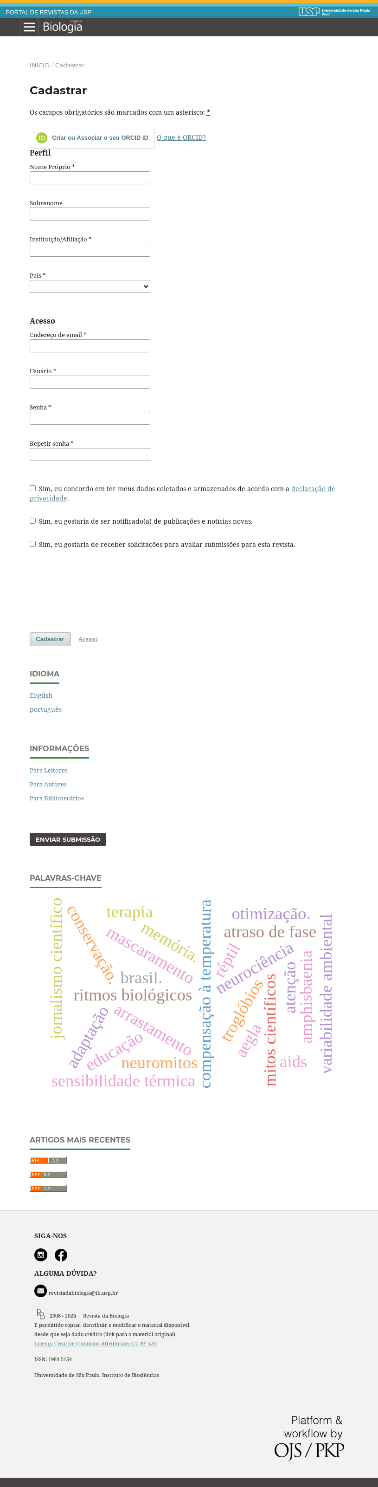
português (46, 709)
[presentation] (100, 590)
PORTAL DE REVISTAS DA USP (48, 12)
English (41, 695)
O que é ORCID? (181, 137)
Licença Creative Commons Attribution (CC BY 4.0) (96, 1343)
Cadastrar (50, 639)
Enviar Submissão (68, 839)
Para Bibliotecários (57, 798)
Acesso (88, 639)
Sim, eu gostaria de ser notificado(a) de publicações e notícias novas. (141, 521)
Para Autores (48, 784)
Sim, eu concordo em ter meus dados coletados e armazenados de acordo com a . (183, 493)
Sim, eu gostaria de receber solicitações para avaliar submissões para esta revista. (163, 544)
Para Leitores (49, 770)
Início (40, 65)
